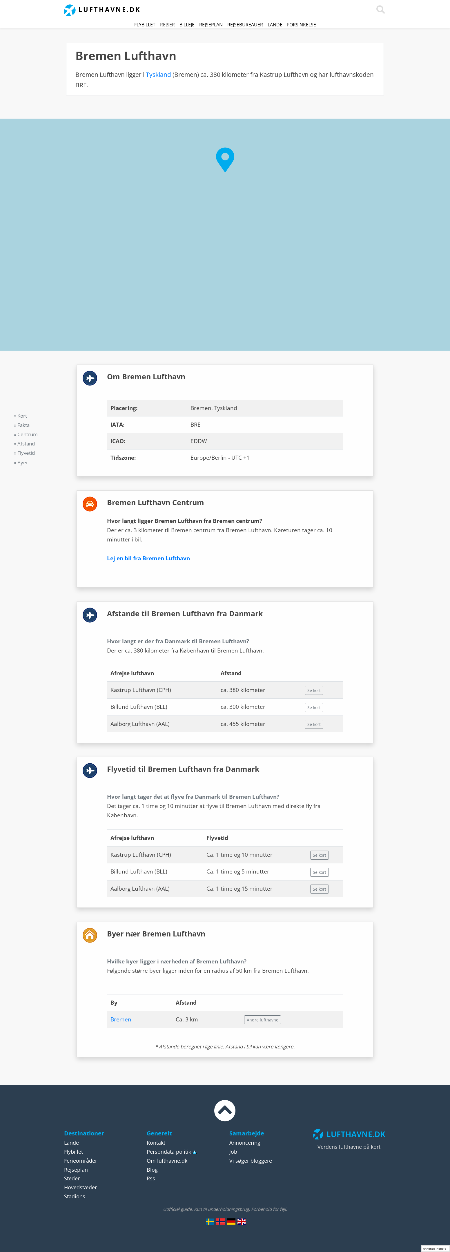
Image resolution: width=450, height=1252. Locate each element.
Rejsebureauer (245, 24)
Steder (72, 1178)
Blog (152, 1169)
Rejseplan (211, 24)
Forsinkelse (301, 24)
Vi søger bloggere (250, 1160)
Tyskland (158, 74)
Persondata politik (169, 1151)
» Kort (20, 415)
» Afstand (24, 443)
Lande (275, 24)
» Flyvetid (24, 453)
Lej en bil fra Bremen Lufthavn (148, 558)
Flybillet (144, 24)
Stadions (74, 1196)
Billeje (187, 24)
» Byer (21, 462)
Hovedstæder (80, 1187)
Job (233, 1151)
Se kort (314, 690)
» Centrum (26, 434)
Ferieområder (80, 1160)
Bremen (120, 1019)
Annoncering (244, 1142)
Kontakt (156, 1142)
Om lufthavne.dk (167, 1160)
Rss (151, 1178)
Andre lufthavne (262, 1020)
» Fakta (22, 425)
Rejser (167, 24)
